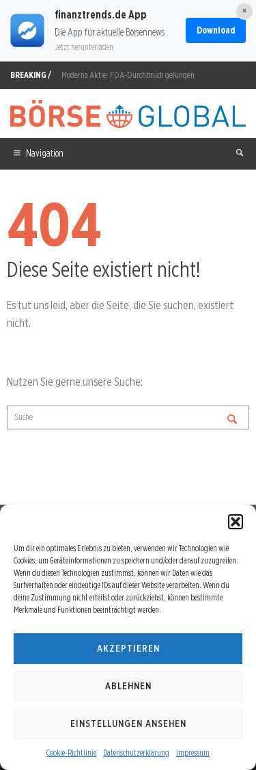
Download (216, 30)
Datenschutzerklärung (136, 752)
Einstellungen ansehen (128, 723)
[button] (235, 522)
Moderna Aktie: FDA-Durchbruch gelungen (128, 75)
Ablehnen (128, 686)
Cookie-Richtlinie (71, 752)
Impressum (193, 752)
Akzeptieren (128, 648)
